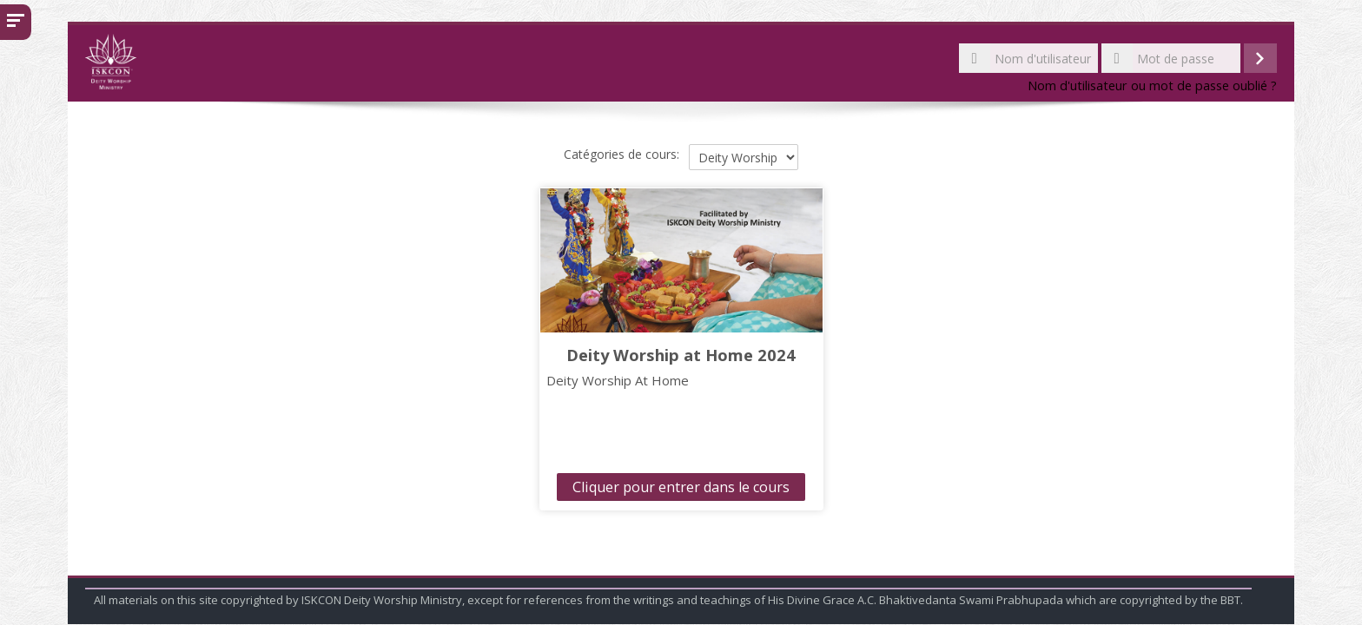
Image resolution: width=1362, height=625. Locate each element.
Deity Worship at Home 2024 (681, 354)
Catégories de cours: (621, 154)
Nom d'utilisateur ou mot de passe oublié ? (1152, 85)
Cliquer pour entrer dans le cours (681, 487)
